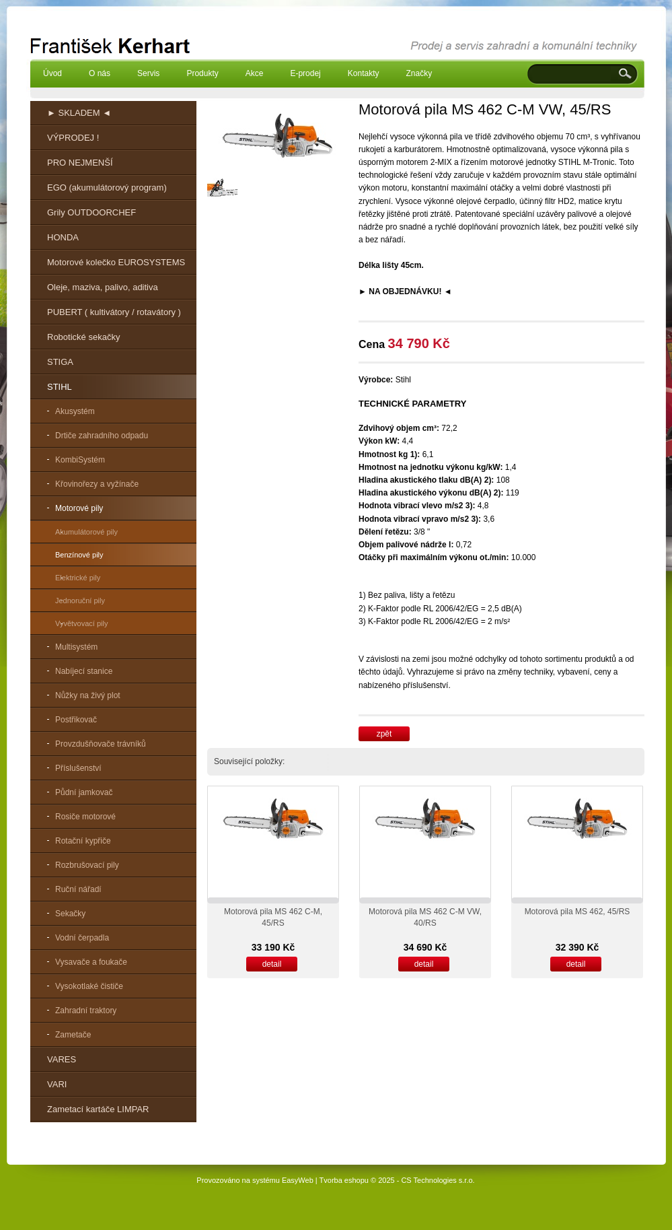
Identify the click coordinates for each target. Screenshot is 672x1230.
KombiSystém (80, 460)
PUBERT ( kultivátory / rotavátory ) (114, 312)
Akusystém (75, 411)
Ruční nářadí (78, 889)
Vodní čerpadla (82, 938)
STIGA (60, 362)
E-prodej (305, 73)
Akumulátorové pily (86, 532)
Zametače (73, 1034)
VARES (61, 1059)
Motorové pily (79, 508)
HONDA (63, 237)
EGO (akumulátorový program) (107, 187)
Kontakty (363, 73)
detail (272, 964)
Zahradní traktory (85, 1010)
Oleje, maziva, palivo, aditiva (102, 287)
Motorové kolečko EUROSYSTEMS (116, 262)
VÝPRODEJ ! (73, 138)
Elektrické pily (77, 578)
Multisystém (76, 647)
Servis (148, 73)
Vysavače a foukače (91, 962)
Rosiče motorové (85, 816)
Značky (419, 73)
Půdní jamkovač (83, 792)
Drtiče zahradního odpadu (101, 435)
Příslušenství (78, 768)
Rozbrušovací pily (87, 865)
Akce (255, 73)
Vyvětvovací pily (81, 623)
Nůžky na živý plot (87, 695)
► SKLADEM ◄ (79, 113)
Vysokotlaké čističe (89, 986)
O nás (99, 73)
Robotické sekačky (83, 337)
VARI (57, 1084)
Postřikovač (76, 719)
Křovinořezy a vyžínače (97, 484)
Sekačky (70, 913)
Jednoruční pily (80, 600)
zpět (384, 734)
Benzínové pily (79, 555)
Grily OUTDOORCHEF (91, 212)
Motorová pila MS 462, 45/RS (577, 911)
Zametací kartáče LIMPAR (98, 1109)
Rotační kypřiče (83, 841)
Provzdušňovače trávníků (100, 744)
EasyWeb (297, 1180)
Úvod (52, 73)
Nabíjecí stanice (83, 671)
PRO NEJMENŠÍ (80, 163)
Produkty (202, 73)
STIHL (59, 387)
